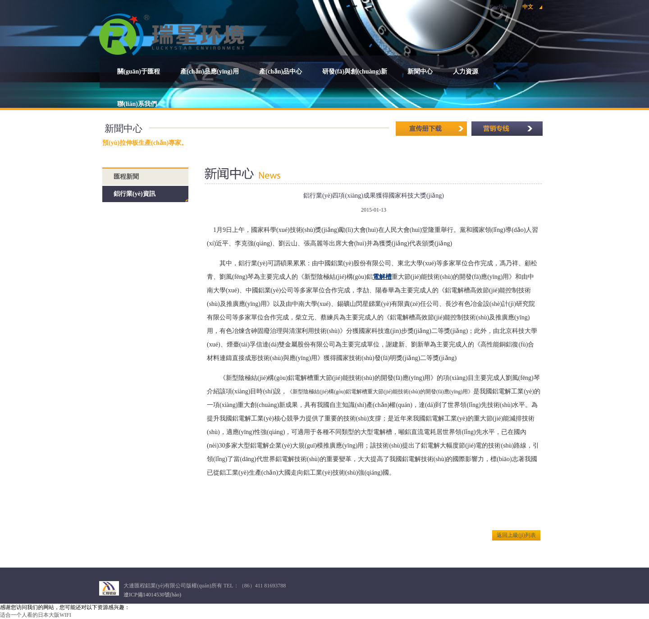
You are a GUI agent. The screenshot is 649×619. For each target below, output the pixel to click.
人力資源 (465, 71)
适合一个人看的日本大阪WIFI (35, 615)
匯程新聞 (126, 176)
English (498, 7)
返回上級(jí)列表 (516, 535)
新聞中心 (420, 71)
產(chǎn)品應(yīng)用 (209, 71)
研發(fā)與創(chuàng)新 (354, 71)
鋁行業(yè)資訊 (134, 193)
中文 (527, 7)
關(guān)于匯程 (138, 71)
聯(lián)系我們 (137, 104)
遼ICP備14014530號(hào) (152, 594)
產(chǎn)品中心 (280, 71)
